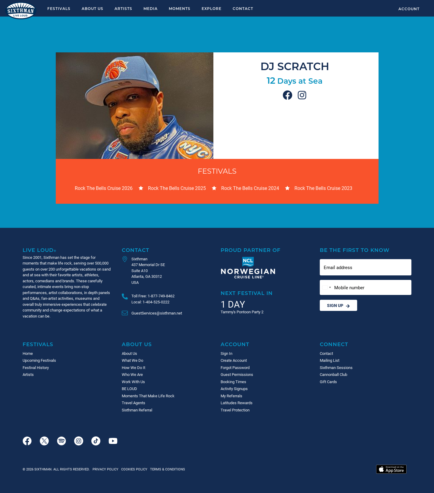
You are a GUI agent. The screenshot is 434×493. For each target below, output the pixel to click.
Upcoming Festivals (39, 360)
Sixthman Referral (137, 410)
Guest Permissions (237, 374)
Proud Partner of (251, 249)
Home (28, 353)
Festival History (36, 367)
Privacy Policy (105, 469)
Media (150, 8)
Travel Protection (235, 410)
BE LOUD (129, 388)
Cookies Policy (133, 469)
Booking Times (233, 381)
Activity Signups (234, 388)
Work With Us (133, 381)
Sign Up (338, 305)
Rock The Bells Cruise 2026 (104, 188)
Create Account (234, 360)
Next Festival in (247, 293)
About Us (92, 8)
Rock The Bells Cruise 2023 (323, 188)
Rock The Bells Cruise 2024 (250, 188)
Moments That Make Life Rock (148, 395)
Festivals (59, 8)
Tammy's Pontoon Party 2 (242, 312)
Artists (123, 8)
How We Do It (133, 367)
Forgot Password (235, 367)
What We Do (132, 360)
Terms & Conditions (166, 469)
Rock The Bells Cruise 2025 (177, 188)
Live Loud (39, 249)
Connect (334, 344)
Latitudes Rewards (237, 402)
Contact (243, 8)
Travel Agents (133, 402)
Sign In (226, 353)
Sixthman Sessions (336, 367)
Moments (179, 8)
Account (409, 8)
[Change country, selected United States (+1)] (326, 287)
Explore (212, 8)
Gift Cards (328, 381)
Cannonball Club (333, 374)
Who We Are (132, 374)
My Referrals (231, 395)
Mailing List (329, 360)
